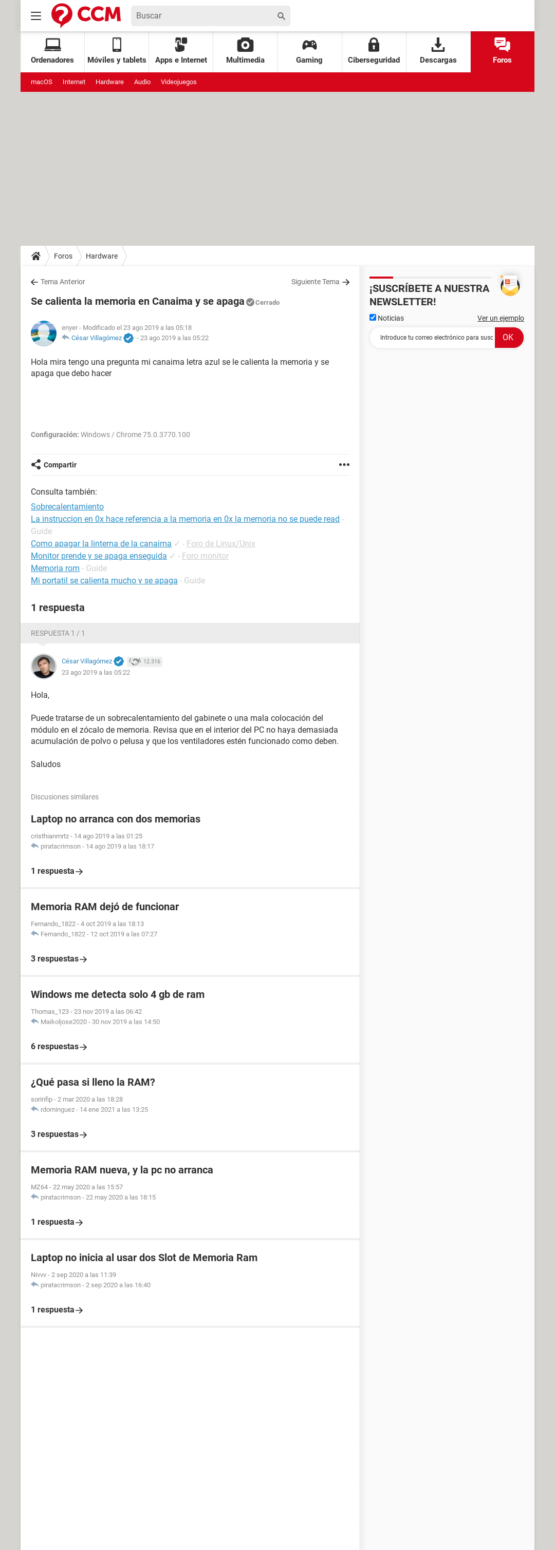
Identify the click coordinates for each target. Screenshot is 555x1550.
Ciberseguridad (374, 51)
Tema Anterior (63, 282)
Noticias (386, 318)
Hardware (110, 82)
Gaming (309, 51)
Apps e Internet (181, 51)
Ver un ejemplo (500, 318)
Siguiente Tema (315, 282)
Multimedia (245, 51)
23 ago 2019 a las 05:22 (174, 338)
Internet (74, 82)
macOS (41, 82)
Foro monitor (205, 556)
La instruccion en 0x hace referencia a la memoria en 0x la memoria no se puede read (185, 519)
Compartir (60, 465)
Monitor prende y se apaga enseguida (99, 556)
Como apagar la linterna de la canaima (101, 543)
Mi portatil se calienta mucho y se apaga (104, 580)
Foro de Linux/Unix (221, 543)
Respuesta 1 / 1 (58, 633)
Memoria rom (55, 568)
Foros (502, 51)
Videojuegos (179, 82)
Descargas (438, 51)
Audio (142, 82)
